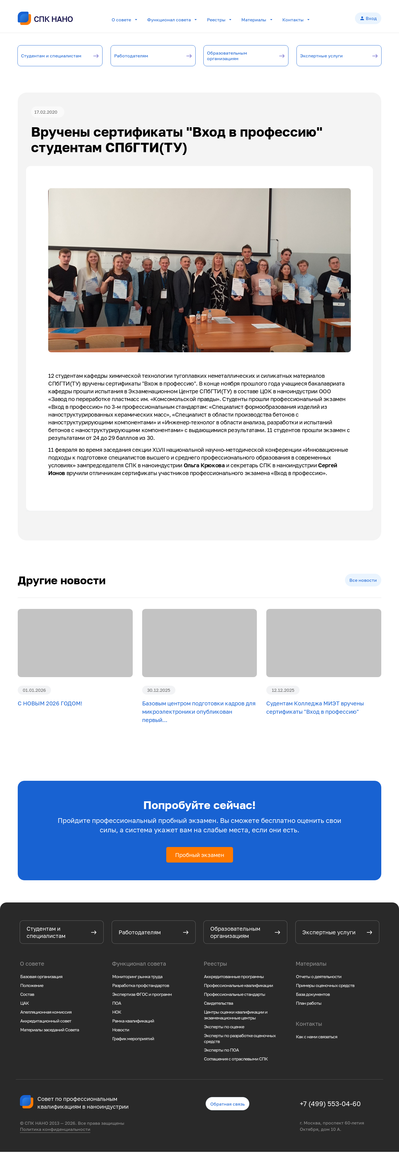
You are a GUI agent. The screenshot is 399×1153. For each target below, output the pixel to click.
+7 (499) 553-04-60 (330, 1105)
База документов (313, 995)
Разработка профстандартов (140, 986)
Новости (120, 1031)
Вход (368, 19)
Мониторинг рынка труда (137, 977)
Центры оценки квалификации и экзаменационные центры (235, 1016)
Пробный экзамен (199, 856)
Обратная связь (227, 1105)
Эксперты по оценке (224, 1027)
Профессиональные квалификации (238, 986)
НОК (116, 1013)
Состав (27, 995)
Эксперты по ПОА (221, 1051)
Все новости (363, 581)
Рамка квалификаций (133, 1022)
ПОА (116, 1004)
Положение (31, 986)
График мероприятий (133, 1039)
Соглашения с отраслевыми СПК (236, 1060)
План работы (308, 1004)
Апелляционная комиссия (45, 1013)
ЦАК (24, 1004)
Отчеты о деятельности (318, 977)
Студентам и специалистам (43, 56)
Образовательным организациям (235, 56)
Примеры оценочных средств (325, 986)
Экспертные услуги (330, 56)
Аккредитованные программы (234, 977)
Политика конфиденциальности (55, 1130)
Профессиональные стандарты (234, 995)
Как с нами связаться (316, 1037)
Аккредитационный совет (45, 1022)
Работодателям (138, 56)
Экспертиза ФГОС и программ (142, 995)
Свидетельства (218, 1004)
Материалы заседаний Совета (49, 1031)
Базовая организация (41, 977)
